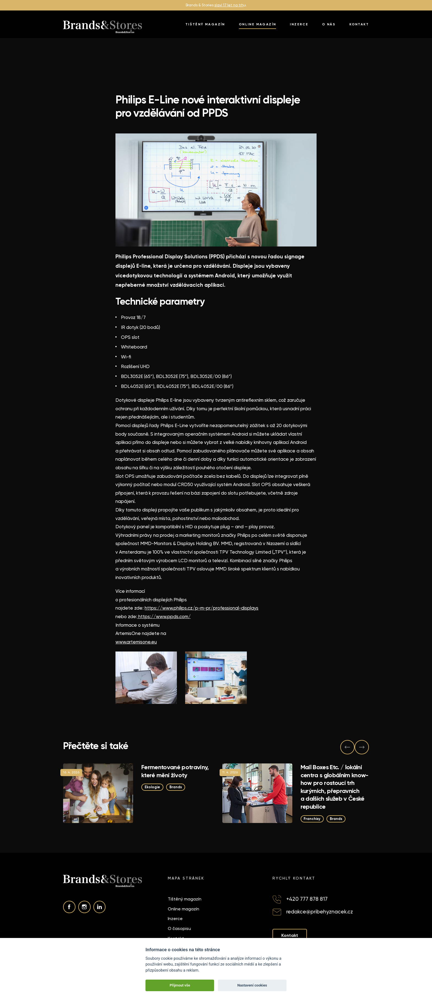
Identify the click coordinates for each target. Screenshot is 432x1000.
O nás (329, 24)
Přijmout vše (180, 985)
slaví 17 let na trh (229, 5)
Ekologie (152, 787)
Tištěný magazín (205, 24)
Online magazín (257, 24)
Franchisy (312, 818)
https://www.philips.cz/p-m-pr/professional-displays (201, 608)
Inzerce (299, 24)
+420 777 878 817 (307, 899)
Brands (175, 787)
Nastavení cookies (252, 985)
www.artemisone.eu (136, 642)
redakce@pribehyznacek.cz (319, 911)
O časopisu (179, 928)
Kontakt (359, 24)
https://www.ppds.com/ (164, 616)
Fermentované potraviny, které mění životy (175, 771)
